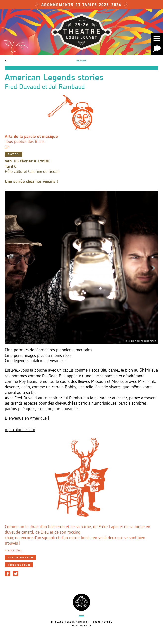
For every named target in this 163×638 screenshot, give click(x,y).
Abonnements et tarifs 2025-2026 (81, 5)
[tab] (20, 557)
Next (153, 267)
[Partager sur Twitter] (15, 573)
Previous (9, 267)
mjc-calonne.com (20, 430)
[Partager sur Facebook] (7, 573)
